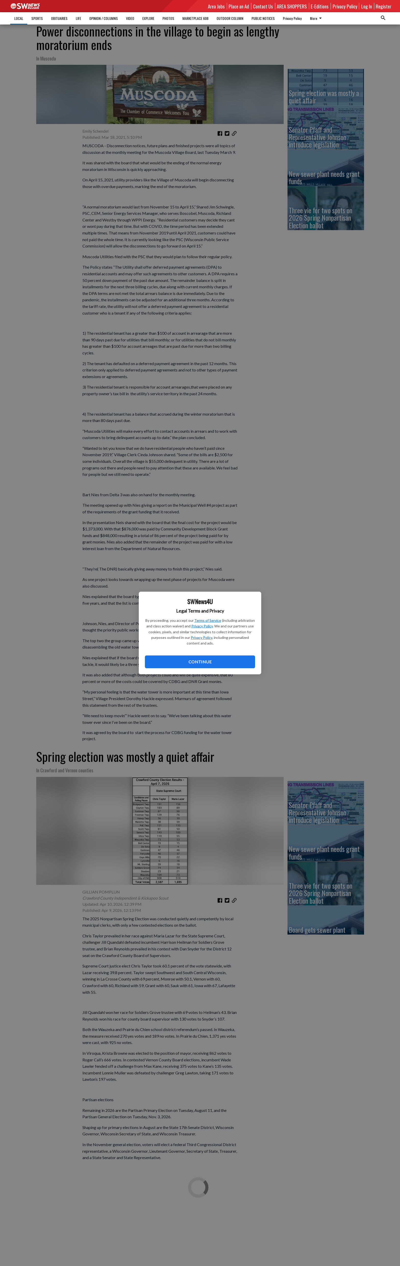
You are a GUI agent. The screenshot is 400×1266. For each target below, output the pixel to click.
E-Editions (320, 6)
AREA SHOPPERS (292, 6)
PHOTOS (168, 18)
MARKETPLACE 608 (195, 18)
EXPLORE (148, 18)
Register (383, 6)
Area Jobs (216, 6)
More (316, 18)
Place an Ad (239, 6)
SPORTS (37, 18)
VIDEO (130, 18)
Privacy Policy (202, 626)
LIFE (78, 18)
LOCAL (18, 18)
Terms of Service (207, 620)
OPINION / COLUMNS (103, 18)
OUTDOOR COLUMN (230, 18)
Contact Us (263, 6)
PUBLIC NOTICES (263, 18)
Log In (366, 6)
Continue (200, 661)
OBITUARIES (59, 18)
